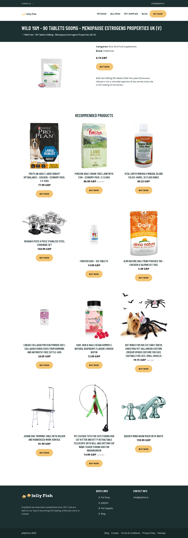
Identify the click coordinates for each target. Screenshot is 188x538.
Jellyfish (115, 13)
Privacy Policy (148, 533)
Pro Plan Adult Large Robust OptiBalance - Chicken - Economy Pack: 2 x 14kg (44, 177)
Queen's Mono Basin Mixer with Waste (143, 436)
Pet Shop (158, 14)
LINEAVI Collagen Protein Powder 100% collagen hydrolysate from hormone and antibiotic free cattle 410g (44, 348)
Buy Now (104, 66)
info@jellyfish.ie (157, 3)
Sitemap (161, 533)
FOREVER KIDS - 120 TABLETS (94, 261)
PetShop (102, 13)
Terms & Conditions (130, 533)
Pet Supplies (131, 13)
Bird (111, 46)
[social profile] (33, 3)
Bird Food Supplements (125, 46)
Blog (145, 13)
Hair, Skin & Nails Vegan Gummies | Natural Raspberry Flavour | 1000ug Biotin (94, 348)
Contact (115, 533)
